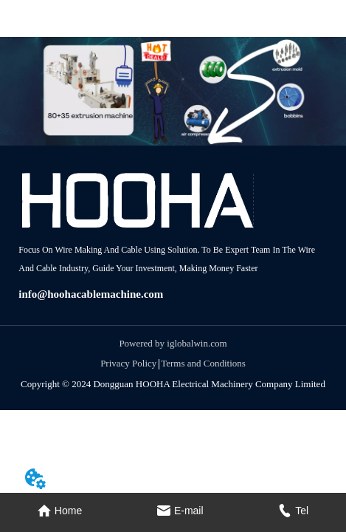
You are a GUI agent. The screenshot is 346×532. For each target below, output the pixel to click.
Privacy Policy (128, 363)
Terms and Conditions (203, 363)
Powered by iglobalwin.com (172, 343)
